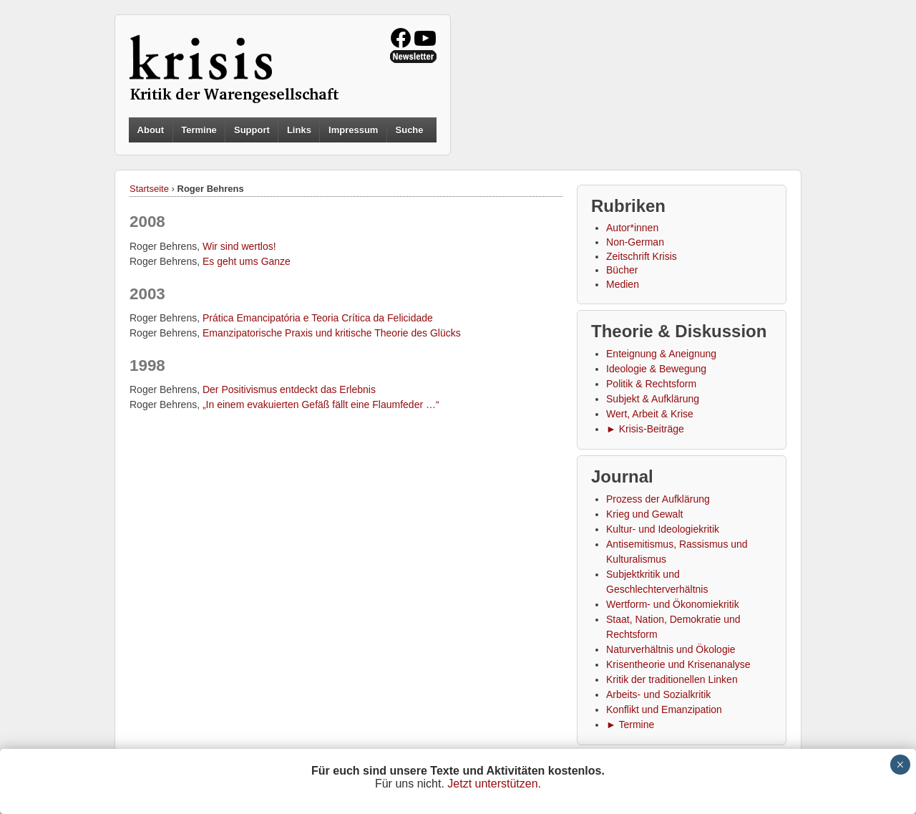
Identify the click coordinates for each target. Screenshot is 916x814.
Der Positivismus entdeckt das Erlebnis (289, 389)
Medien (622, 284)
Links (299, 130)
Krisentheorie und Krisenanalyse (678, 664)
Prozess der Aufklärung (658, 499)
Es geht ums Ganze (247, 261)
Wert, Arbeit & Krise (649, 414)
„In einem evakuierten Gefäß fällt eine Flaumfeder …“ (321, 404)
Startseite (149, 188)
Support (252, 130)
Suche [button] (410, 130)
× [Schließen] (900, 764)
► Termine (630, 724)
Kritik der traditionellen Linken (672, 679)
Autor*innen (632, 227)
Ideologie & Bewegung (656, 368)
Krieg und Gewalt (644, 514)
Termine (199, 130)
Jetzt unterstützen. (494, 783)
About (151, 130)
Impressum (353, 130)
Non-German (635, 242)
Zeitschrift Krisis (641, 256)
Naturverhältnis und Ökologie (671, 649)
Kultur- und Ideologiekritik (662, 529)
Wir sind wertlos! (239, 246)
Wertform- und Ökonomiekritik (672, 604)
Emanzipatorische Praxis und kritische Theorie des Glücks (332, 333)
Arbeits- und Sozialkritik (658, 694)
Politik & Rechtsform (651, 383)
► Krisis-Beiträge (645, 429)
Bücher (622, 270)
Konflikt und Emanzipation (664, 709)
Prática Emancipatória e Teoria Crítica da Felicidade (318, 318)
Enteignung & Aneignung (661, 353)
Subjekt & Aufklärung (652, 398)
